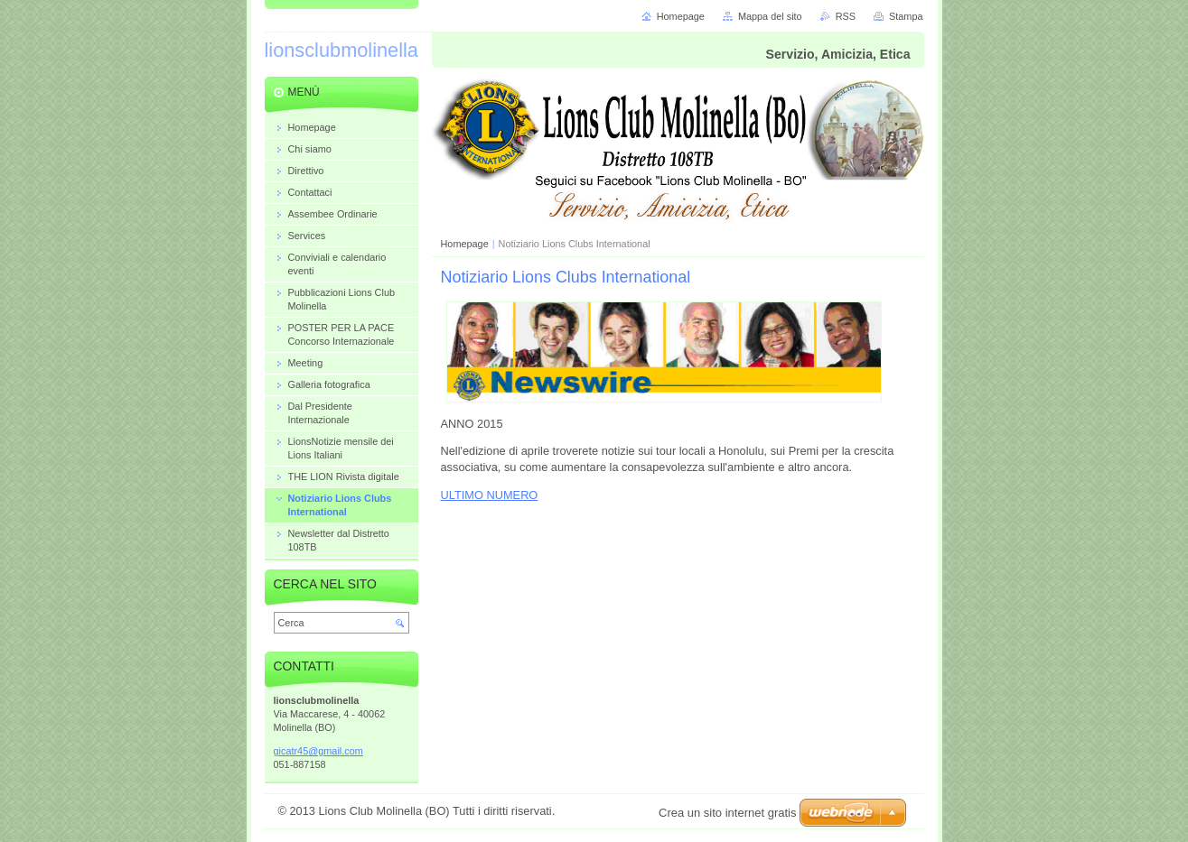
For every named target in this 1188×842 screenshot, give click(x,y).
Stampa (905, 16)
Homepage (465, 243)
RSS (846, 16)
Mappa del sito (770, 16)
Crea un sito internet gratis (727, 812)
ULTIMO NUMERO (489, 495)
